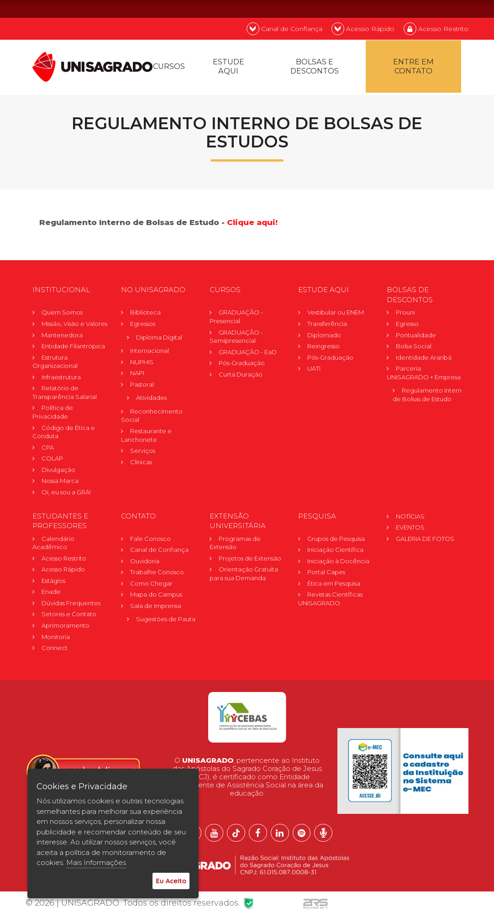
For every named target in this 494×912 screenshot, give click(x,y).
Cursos (169, 67)
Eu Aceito (171, 880)
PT (408, 8)
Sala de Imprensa (155, 606)
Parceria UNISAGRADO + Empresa (424, 373)
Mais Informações (96, 862)
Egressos (142, 324)
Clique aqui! (252, 222)
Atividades (151, 398)
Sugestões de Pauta (165, 619)
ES (457, 8)
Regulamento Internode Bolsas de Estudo (429, 395)
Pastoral (142, 384)
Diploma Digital (159, 337)
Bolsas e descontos (314, 67)
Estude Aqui (228, 67)
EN (432, 8)
